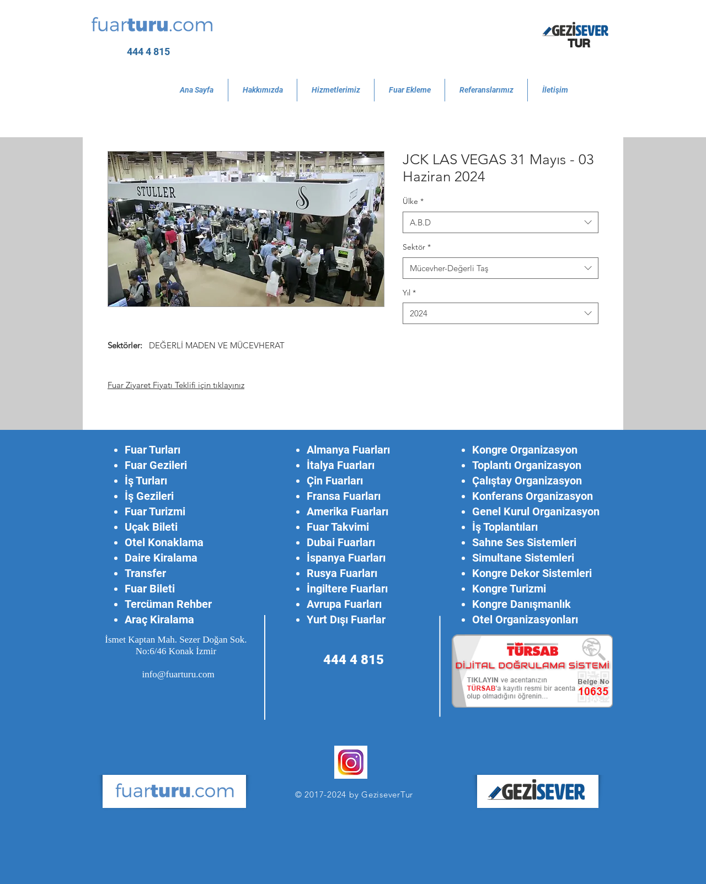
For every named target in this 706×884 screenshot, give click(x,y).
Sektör (417, 247)
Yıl (409, 293)
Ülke (413, 201)
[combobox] (500, 222)
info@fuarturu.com (178, 674)
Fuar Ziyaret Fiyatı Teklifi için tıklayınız (176, 385)
